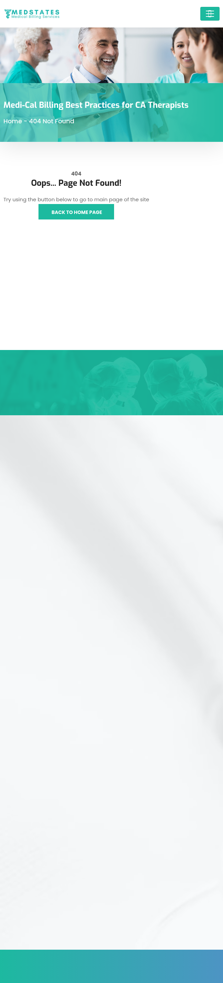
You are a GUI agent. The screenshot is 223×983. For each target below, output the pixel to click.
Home (12, 121)
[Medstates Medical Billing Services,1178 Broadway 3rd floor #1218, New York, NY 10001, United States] (111, 298)
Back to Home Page (76, 212)
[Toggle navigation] (210, 14)
